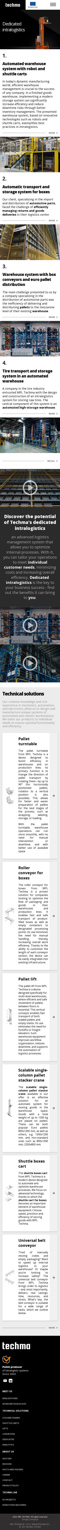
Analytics (8, 1444)
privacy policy (10, 1485)
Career (6, 1474)
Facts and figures (12, 1469)
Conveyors (8, 1433)
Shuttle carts (10, 1423)
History (7, 1458)
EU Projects (9, 1499)
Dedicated (8, 1439)
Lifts (5, 1428)
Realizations (10, 1398)
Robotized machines (14, 1504)
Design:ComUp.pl (30, 1519)
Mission (7, 1463)
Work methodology (14, 1403)
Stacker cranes (11, 1417)
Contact (7, 1480)
